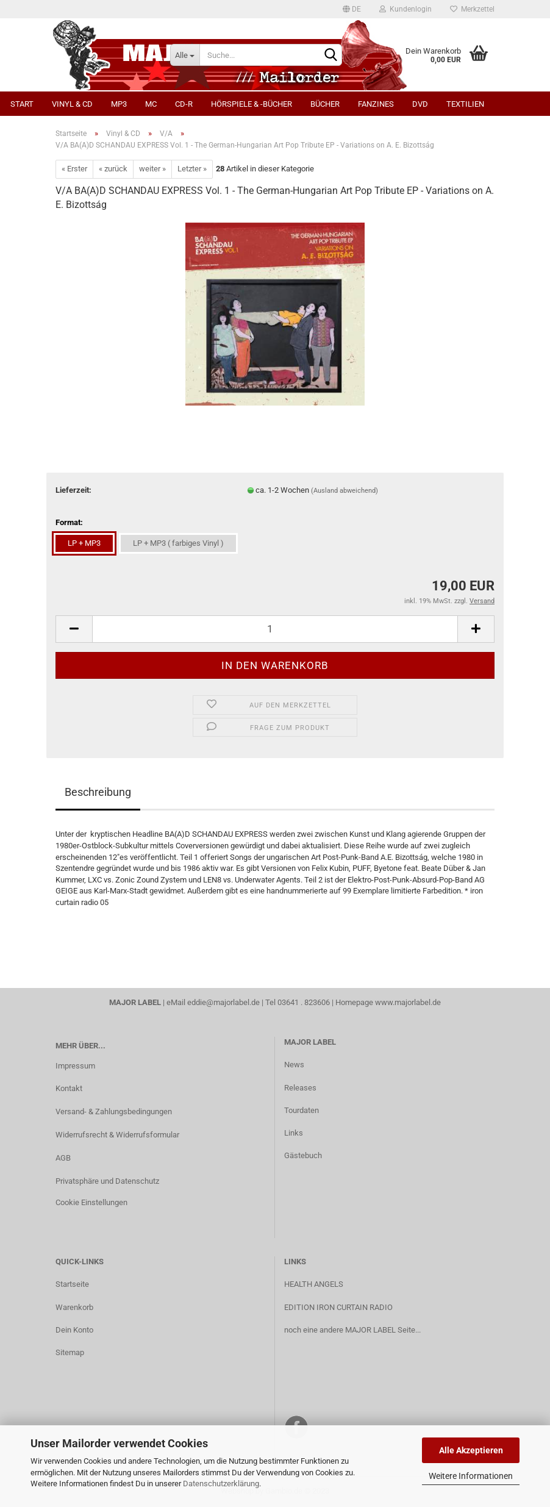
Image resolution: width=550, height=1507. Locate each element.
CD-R (184, 104)
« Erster (74, 168)
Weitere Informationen (471, 1476)
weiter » (152, 168)
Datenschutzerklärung (221, 1483)
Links (293, 1132)
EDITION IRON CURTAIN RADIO (338, 1307)
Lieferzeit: (73, 490)
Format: (69, 522)
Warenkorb (74, 1307)
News (294, 1064)
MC (151, 104)
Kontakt (68, 1088)
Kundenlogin (405, 9)
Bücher (325, 104)
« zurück (113, 168)
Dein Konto (74, 1329)
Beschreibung (98, 792)
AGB (63, 1157)
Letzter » (192, 168)
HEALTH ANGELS (313, 1284)
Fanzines (376, 104)
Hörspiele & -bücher (251, 104)
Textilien (465, 104)
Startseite (72, 1284)
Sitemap (69, 1352)
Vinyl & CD (72, 104)
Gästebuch (303, 1155)
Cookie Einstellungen (91, 1202)
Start (22, 104)
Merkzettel (472, 9)
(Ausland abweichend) (344, 491)
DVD (420, 104)
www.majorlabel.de (408, 1002)
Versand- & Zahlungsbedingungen (113, 1111)
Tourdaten (301, 1110)
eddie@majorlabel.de (223, 1002)
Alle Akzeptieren (471, 1450)
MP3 (119, 104)
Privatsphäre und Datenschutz (107, 1181)
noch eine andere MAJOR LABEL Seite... (352, 1329)
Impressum (75, 1065)
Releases (300, 1087)
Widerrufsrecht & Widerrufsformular (117, 1134)
